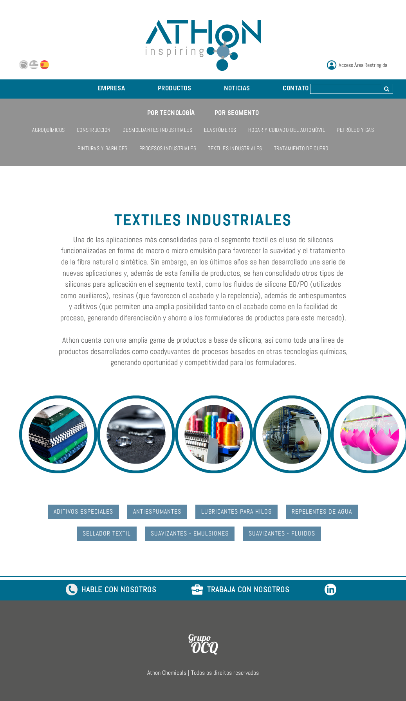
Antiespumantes (157, 511)
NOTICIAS (237, 89)
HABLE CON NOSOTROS (111, 590)
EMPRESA (111, 89)
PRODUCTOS (174, 89)
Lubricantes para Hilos (236, 511)
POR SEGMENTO (237, 113)
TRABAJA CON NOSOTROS (240, 590)
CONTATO (296, 89)
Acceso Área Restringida (363, 64)
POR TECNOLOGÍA (171, 113)
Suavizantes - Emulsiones (190, 533)
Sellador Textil (107, 533)
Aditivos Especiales (83, 511)
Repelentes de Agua (322, 511)
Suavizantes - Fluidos (282, 533)
